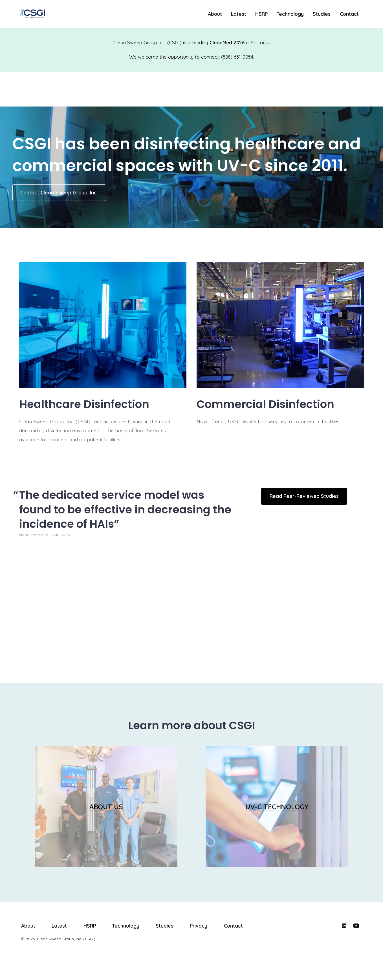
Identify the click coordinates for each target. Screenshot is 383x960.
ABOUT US (106, 806)
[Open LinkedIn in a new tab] (344, 926)
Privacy (198, 926)
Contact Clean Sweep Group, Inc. (59, 192)
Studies (322, 14)
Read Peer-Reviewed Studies (304, 496)
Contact (349, 14)
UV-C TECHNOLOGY (276, 806)
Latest (238, 14)
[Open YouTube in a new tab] (356, 926)
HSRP (261, 14)
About (215, 14)
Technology (290, 14)
